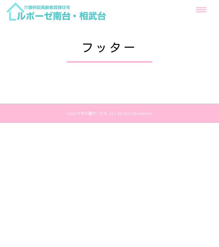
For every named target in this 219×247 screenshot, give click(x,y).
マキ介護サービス (92, 113)
